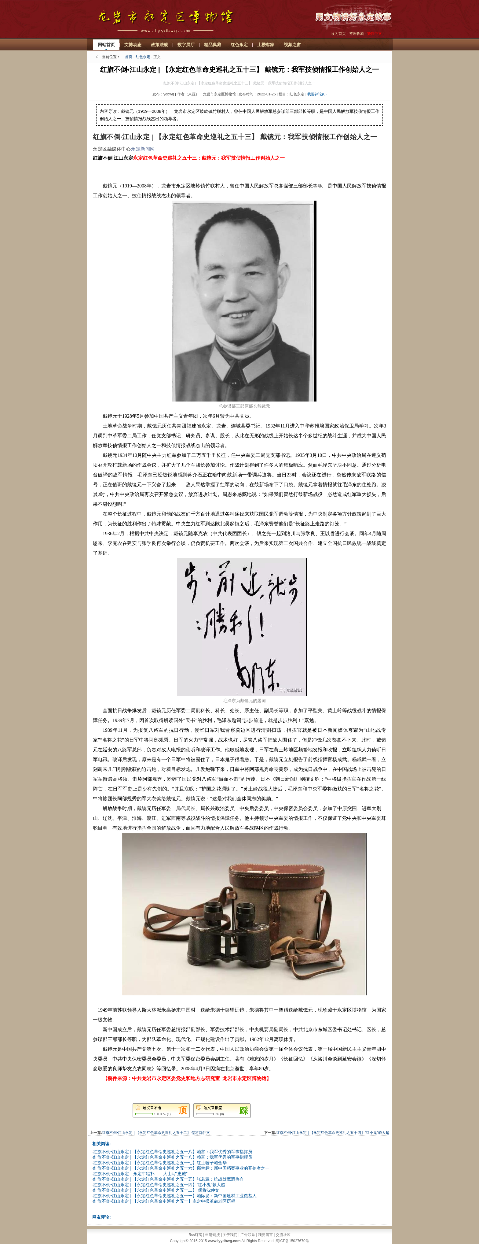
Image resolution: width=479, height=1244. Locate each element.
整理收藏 (356, 33)
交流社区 (283, 1235)
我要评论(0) (317, 94)
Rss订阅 (195, 1235)
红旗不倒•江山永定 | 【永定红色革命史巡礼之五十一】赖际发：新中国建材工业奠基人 (174, 1195)
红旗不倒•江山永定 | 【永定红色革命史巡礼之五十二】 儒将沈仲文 (156, 1133)
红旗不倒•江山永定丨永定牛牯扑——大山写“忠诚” (140, 1173)
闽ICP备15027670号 (292, 1241)
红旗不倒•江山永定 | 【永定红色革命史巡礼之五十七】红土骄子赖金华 (159, 1162)
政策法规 (159, 44)
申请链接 (212, 1235)
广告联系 (247, 1235)
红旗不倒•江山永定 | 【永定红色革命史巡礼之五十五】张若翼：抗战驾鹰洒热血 (168, 1179)
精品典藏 (212, 44)
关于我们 (230, 1235)
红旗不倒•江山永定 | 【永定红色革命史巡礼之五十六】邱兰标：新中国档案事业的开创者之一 (181, 1168)
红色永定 (239, 44)
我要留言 (265, 1235)
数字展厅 (186, 44)
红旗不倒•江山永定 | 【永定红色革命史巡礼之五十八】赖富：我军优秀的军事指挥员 (172, 1151)
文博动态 (132, 44)
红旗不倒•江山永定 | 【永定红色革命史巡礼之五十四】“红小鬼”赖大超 (332, 1133)
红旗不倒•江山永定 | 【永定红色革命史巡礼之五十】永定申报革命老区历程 (164, 1201)
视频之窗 (292, 44)
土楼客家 (265, 44)
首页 (128, 57)
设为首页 (338, 33)
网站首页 (106, 44)
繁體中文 (374, 33)
